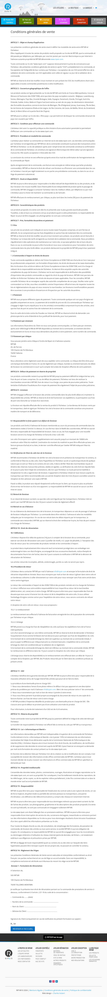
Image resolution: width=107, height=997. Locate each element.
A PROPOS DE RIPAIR (25, 948)
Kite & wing (58, 958)
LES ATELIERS (58, 7)
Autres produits (60, 960)
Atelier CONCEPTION (79, 948)
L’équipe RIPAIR (23, 954)
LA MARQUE (87, 7)
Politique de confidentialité (80, 990)
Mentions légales (36, 990)
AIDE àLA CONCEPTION (76, 952)
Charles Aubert (59, 993)
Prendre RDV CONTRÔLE (9, 21)
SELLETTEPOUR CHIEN (93, 956)
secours (39, 956)
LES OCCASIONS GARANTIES (94, 960)
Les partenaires (24, 959)
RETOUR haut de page (54, 937)
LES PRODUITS (94, 953)
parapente (40, 951)
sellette (39, 954)
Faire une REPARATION (27, 21)
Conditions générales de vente (56, 990)
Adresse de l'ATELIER (99, 21)
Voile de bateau (59, 955)
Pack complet (41, 959)
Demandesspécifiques (58, 964)
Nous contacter (24, 961)
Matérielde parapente (59, 952)
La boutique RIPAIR (45, 21)
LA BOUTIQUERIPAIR (94, 949)
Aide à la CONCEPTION (81, 21)
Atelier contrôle (42, 948)
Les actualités (23, 951)
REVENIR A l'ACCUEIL (23, 928)
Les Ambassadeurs (25, 956)
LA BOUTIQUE (73, 7)
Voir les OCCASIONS (63, 21)
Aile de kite (40, 961)
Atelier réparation (61, 948)
